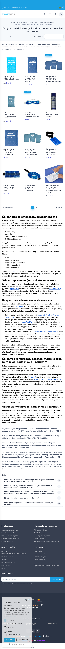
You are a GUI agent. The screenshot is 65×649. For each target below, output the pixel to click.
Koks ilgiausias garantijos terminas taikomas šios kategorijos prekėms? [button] (28, 496)
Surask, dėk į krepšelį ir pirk (9, 529)
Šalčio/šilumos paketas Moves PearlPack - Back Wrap (9, 183)
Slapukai (4, 552)
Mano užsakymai (39, 547)
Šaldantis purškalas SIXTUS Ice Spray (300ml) (53, 112)
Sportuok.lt (40, 640)
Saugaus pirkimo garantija (9, 523)
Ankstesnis (8, 200)
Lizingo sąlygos (39, 531)
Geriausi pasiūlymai (40, 550)
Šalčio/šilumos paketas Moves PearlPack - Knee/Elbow (30, 183)
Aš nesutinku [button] (23, 640)
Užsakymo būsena (7, 534)
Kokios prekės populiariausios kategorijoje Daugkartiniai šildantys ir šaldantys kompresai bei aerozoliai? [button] (30, 473)
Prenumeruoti (56, 572)
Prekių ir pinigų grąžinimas (42, 529)
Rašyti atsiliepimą (40, 552)
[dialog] (17, 622)
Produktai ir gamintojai (8, 526)
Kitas (59, 200)
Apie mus (4, 544)
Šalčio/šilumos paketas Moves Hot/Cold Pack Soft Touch (10, 113)
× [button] (29, 599)
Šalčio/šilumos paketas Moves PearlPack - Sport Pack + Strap (52, 148)
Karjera (3, 561)
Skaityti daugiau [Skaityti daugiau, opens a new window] (13, 616)
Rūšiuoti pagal (38, 36)
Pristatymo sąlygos (40, 523)
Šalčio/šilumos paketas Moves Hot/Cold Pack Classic (11, 78)
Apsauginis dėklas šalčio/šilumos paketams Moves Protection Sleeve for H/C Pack (53, 184)
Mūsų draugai (5, 558)
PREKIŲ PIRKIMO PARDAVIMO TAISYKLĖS (13, 547)
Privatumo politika (7, 550)
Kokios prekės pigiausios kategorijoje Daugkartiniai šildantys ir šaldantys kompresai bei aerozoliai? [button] (29, 479)
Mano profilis (38, 544)
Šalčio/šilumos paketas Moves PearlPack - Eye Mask (32, 112)
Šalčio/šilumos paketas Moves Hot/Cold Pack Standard (30, 79)
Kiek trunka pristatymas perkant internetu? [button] (21, 491)
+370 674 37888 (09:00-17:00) (12, 7)
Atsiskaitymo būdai (40, 526)
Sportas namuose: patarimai (46, 558)
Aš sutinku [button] (9, 640)
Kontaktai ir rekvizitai (8, 555)
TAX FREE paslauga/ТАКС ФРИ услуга (46, 534)
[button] (17, 644)
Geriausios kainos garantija (10, 531)
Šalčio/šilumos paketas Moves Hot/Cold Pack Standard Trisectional (54, 79)
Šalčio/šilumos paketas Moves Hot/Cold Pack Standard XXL (8, 148)
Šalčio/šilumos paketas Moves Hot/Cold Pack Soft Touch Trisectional (31, 148)
